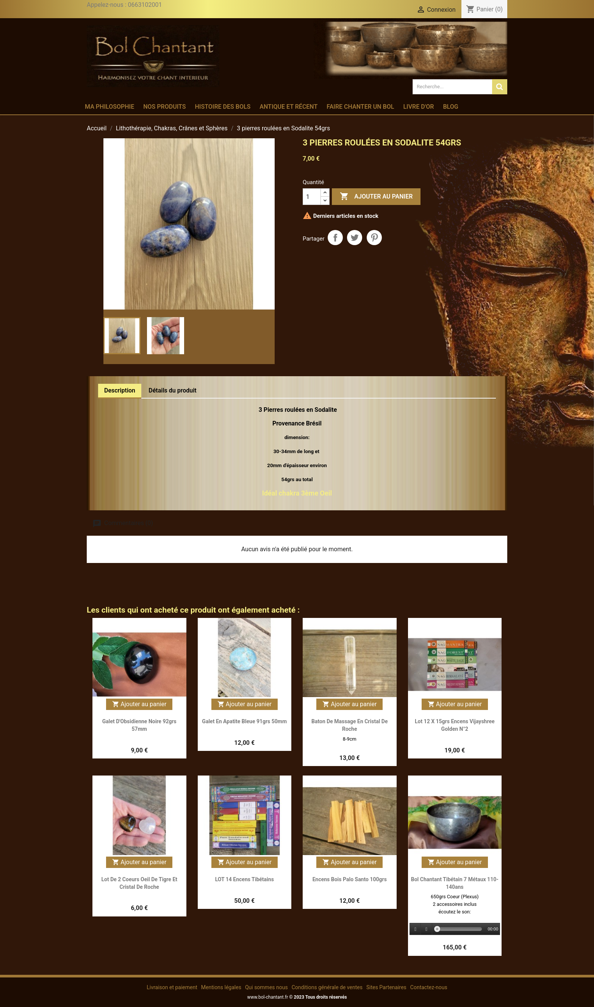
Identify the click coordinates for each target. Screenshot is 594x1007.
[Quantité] (312, 196)
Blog (450, 106)
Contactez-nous (428, 987)
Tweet (354, 237)
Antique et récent (288, 106)
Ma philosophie (109, 106)
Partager (335, 237)
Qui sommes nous (266, 987)
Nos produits (164, 106)
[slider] (459, 929)
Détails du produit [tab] (172, 390)
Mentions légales (221, 987)
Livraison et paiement (172, 987)
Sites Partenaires (386, 987)
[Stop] (426, 929)
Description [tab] (119, 390)
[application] (455, 929)
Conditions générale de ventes (327, 987)
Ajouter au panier (376, 197)
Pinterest (374, 237)
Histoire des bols (222, 106)
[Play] (415, 929)
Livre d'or (418, 106)
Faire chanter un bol (360, 106)
